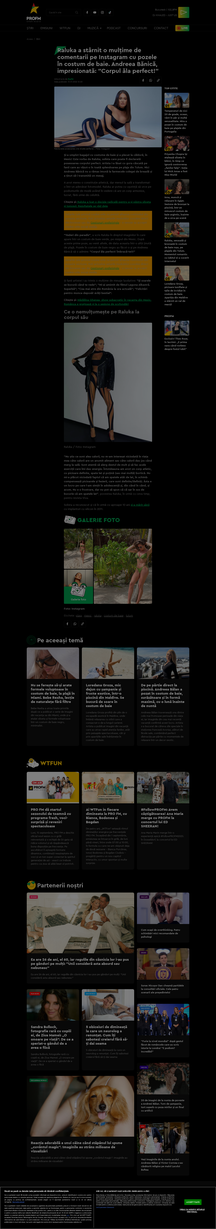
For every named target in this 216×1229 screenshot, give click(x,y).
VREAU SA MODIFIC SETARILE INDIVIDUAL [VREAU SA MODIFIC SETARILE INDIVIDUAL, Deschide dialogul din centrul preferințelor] (192, 1210)
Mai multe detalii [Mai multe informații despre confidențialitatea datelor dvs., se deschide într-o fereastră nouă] (18, 1202)
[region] (108, 1208)
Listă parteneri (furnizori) (105, 1207)
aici (68, 1215)
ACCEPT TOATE (192, 1202)
